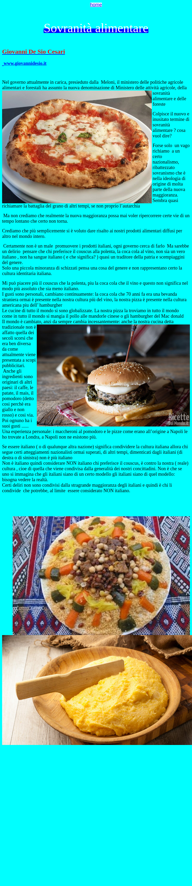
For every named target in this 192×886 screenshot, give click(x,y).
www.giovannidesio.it (25, 63)
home (96, 4)
